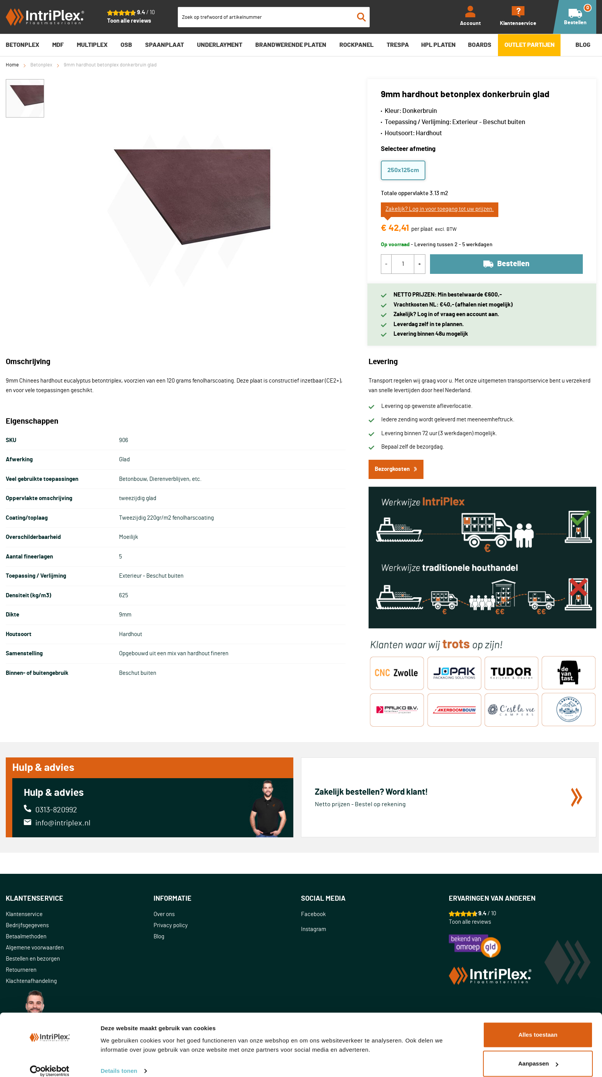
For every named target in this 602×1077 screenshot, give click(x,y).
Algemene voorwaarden (35, 948)
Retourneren (21, 970)
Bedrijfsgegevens (27, 925)
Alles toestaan (537, 1025)
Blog (159, 936)
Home (12, 65)
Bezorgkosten (396, 469)
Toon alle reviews (129, 21)
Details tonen (119, 1062)
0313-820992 (56, 810)
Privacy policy (171, 925)
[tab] (80, 899)
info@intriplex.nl (63, 823)
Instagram (313, 929)
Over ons (164, 914)
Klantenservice (24, 914)
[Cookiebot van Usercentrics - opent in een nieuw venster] (49, 1062)
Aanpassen (538, 1054)
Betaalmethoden (26, 936)
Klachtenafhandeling (31, 981)
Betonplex (41, 65)
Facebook (313, 914)
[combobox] (274, 17)
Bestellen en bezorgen (33, 959)
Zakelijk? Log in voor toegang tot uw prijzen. (439, 209)
